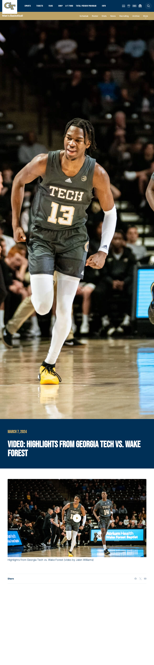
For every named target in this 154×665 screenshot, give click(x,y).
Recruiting (124, 19)
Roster (95, 19)
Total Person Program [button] (90, 7)
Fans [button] (53, 7)
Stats (104, 19)
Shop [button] (64, 7)
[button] (148, 7)
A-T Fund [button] (73, 7)
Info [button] (109, 7)
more (145, 19)
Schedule (84, 19)
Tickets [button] (41, 7)
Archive (136, 19)
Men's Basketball (12, 19)
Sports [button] (28, 7)
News (113, 19)
